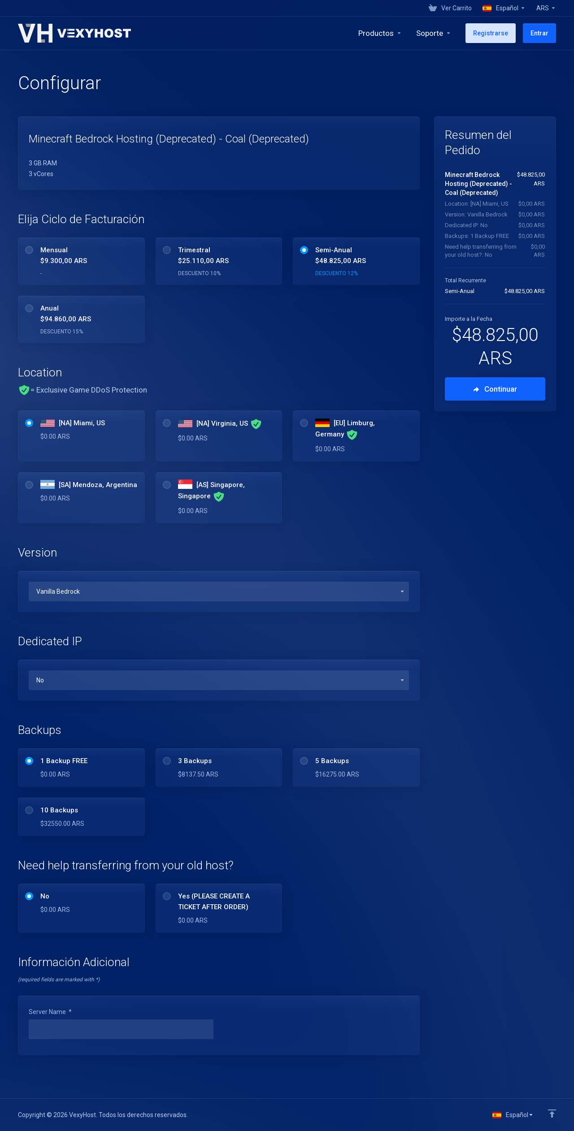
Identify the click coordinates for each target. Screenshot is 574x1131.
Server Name (50, 1011)
